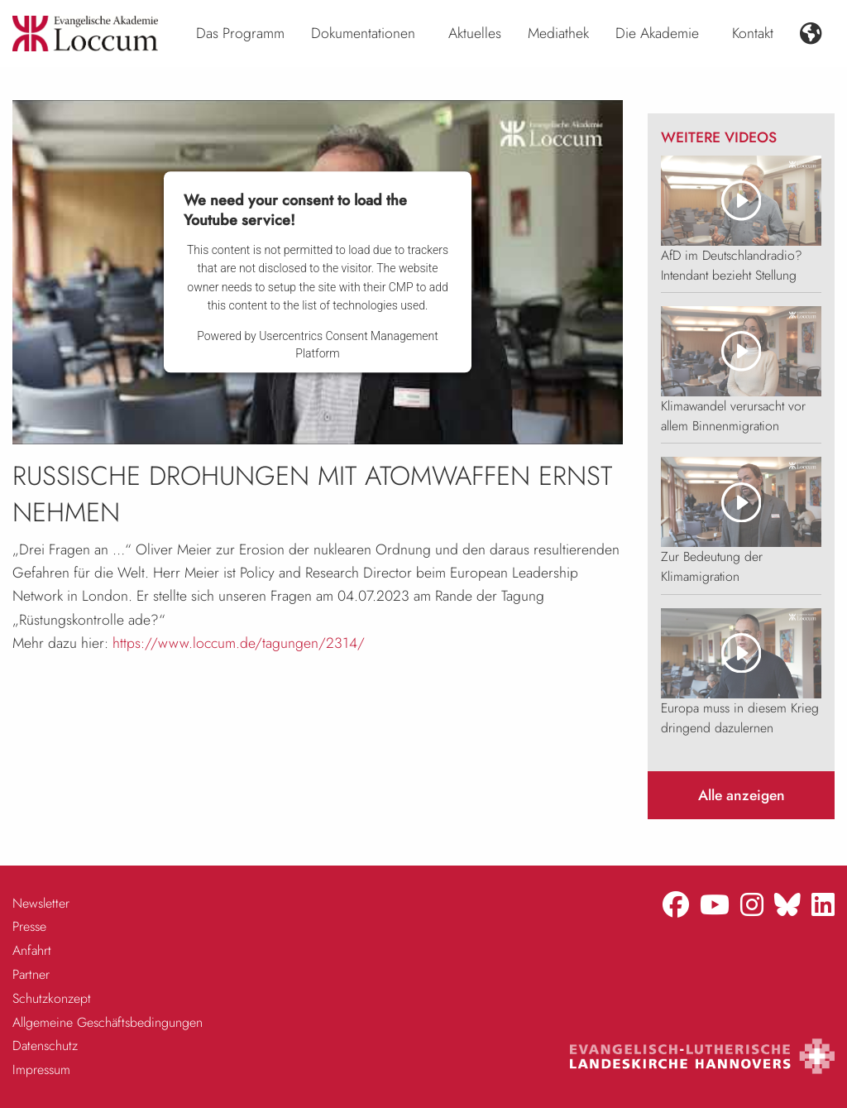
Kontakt (752, 33)
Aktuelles (474, 33)
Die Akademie (657, 33)
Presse (29, 926)
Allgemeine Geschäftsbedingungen (107, 1022)
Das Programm (240, 33)
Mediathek (558, 33)
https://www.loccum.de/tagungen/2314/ (238, 643)
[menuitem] (240, 33)
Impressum (41, 1069)
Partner (31, 974)
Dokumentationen (363, 33)
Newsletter (40, 903)
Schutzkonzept (51, 998)
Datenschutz (45, 1045)
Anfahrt (31, 950)
